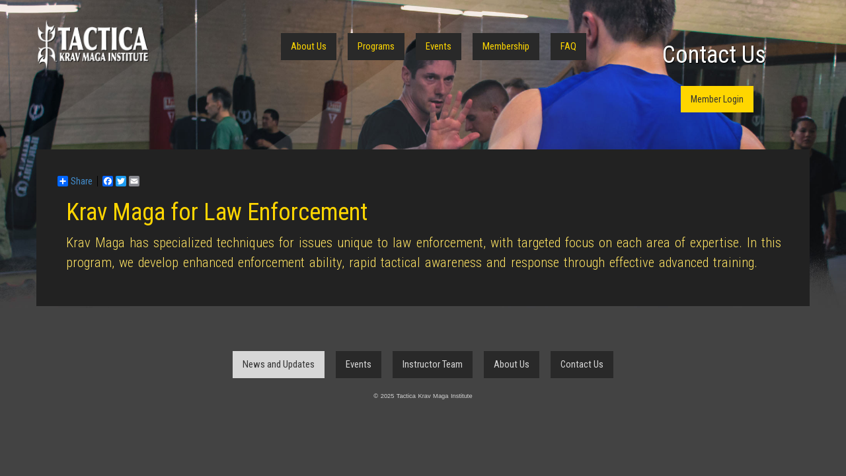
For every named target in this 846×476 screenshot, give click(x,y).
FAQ (568, 46)
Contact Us (714, 55)
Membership (505, 46)
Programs (376, 46)
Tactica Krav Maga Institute (92, 44)
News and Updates (279, 364)
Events (438, 46)
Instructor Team (433, 364)
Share (75, 181)
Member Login (717, 99)
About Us (309, 46)
